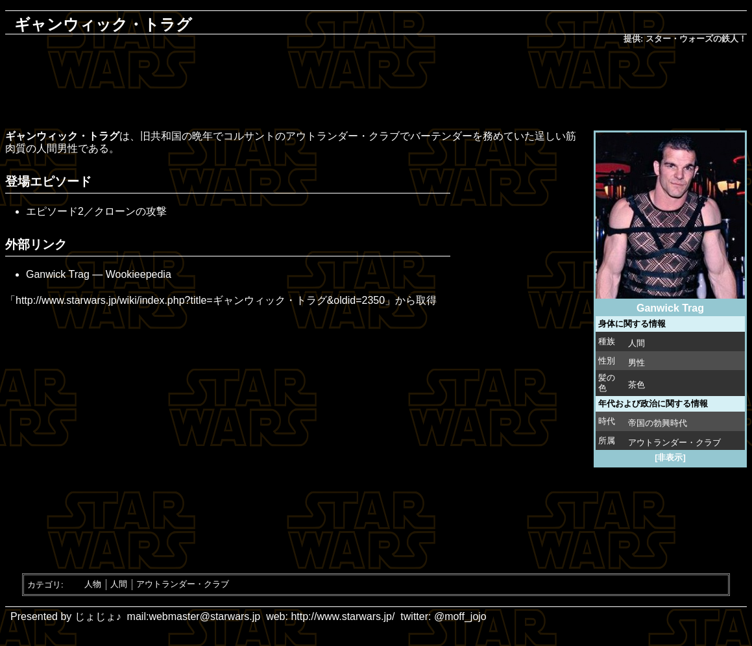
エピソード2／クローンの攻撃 (96, 211)
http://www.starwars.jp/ (342, 616)
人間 (636, 343)
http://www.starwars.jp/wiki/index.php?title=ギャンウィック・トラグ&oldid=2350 (200, 300)
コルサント (249, 136)
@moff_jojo (460, 616)
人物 (92, 584)
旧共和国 (161, 136)
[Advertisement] (376, 88)
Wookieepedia (138, 274)
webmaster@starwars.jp (204, 616)
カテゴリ (44, 584)
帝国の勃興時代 (657, 423)
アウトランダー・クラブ (674, 442)
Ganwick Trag (58, 274)
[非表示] (670, 457)
